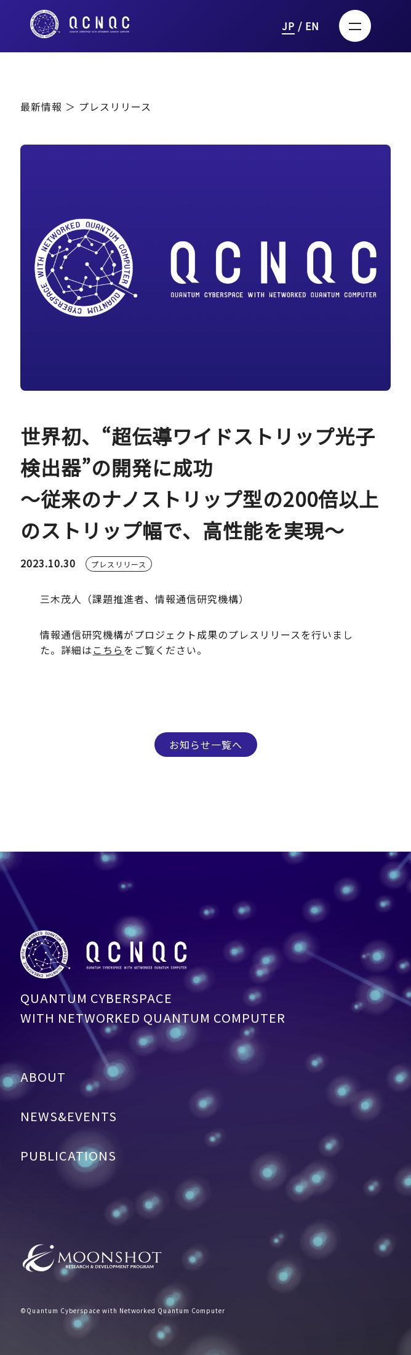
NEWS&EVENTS (68, 1121)
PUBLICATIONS (68, 1160)
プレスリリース (118, 569)
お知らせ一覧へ (205, 744)
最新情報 (42, 106)
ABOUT (43, 1081)
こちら (108, 649)
